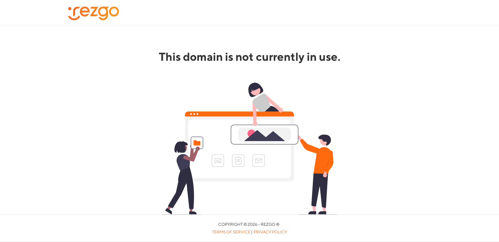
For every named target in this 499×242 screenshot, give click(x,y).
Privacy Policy (270, 232)
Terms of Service (231, 232)
